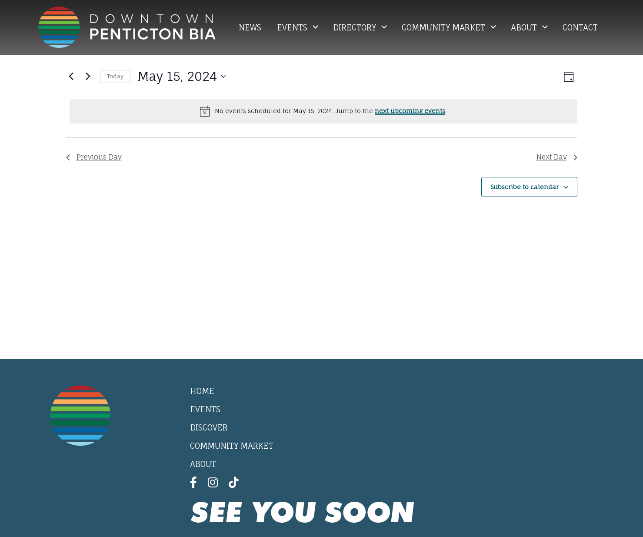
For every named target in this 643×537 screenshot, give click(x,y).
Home (202, 391)
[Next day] (88, 76)
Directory (355, 27)
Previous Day (94, 157)
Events (293, 27)
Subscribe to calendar (524, 186)
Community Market (444, 27)
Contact (580, 27)
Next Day (556, 157)
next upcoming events (410, 110)
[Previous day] (71, 76)
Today (115, 76)
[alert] (323, 111)
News (250, 27)
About (525, 27)
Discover (209, 427)
